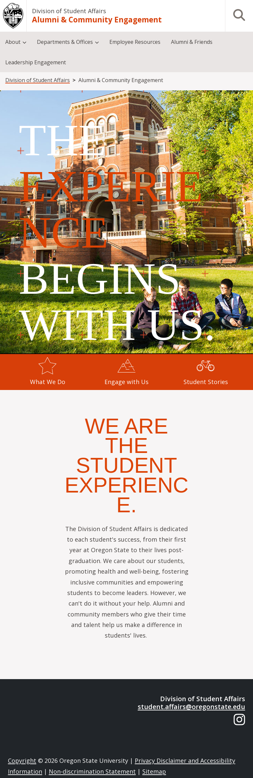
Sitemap (154, 771)
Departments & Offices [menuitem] (65, 41)
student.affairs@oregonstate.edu (191, 706)
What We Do (47, 382)
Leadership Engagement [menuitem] (35, 62)
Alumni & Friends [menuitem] (191, 41)
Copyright (22, 760)
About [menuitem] (12, 41)
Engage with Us (126, 382)
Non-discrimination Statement (92, 771)
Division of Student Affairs (69, 11)
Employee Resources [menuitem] (134, 41)
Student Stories (205, 382)
